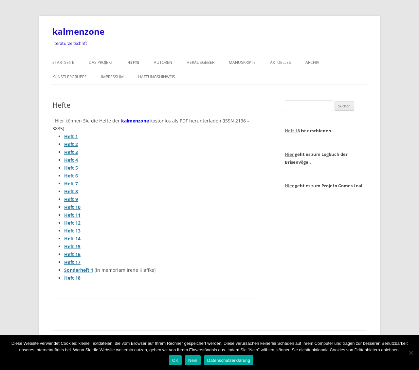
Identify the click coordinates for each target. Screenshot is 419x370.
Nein (192, 360)
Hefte (133, 62)
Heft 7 (71, 183)
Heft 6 (71, 176)
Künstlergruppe (69, 77)
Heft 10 (72, 207)
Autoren (163, 62)
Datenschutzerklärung (228, 360)
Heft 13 (72, 231)
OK (175, 360)
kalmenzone (78, 31)
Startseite (63, 62)
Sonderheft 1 (78, 270)
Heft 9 (71, 199)
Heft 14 (72, 238)
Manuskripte (242, 62)
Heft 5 (71, 168)
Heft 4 (71, 160)
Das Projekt (101, 62)
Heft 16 (72, 254)
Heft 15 (72, 246)
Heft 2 (71, 144)
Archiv (312, 62)
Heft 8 (71, 191)
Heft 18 (72, 278)
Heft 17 (72, 262)
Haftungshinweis (156, 77)
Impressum (112, 77)
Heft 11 (72, 215)
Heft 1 (71, 136)
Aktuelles (280, 62)
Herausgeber (200, 62)
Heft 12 (72, 223)
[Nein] (411, 352)
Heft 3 (71, 152)
